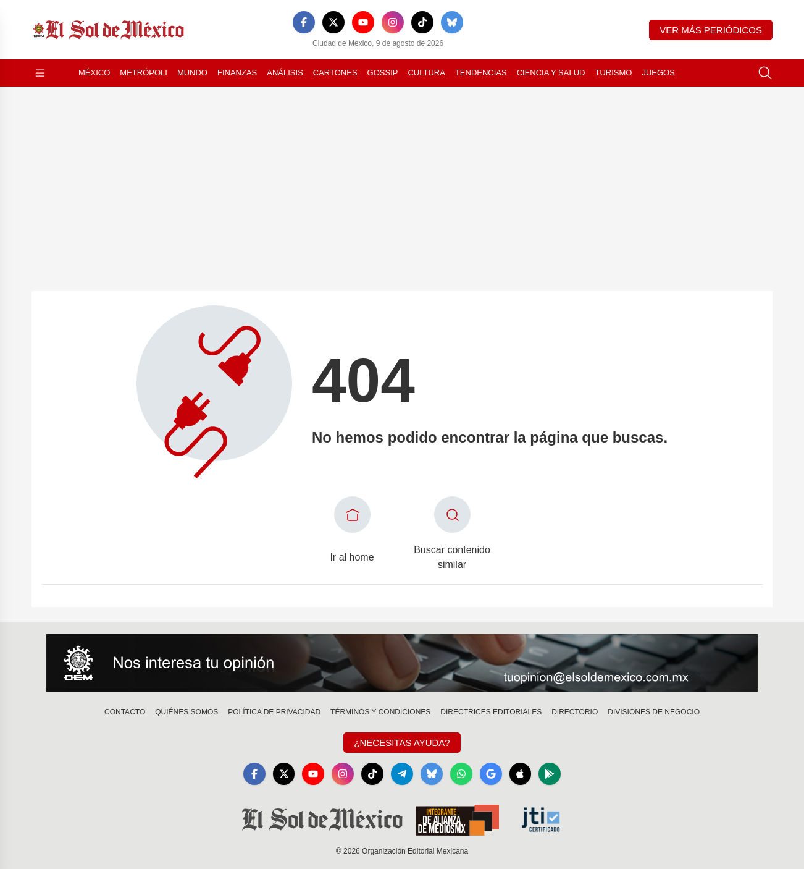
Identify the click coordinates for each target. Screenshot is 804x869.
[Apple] (520, 774)
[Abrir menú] (40, 73)
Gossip (382, 72)
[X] (333, 22)
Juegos (658, 72)
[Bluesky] (452, 22)
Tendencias (481, 72)
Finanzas (237, 72)
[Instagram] (393, 22)
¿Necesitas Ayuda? (402, 742)
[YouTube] (363, 22)
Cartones (335, 72)
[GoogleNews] (491, 774)
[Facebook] (304, 22)
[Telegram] (402, 774)
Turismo (613, 72)
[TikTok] (422, 22)
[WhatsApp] (461, 774)
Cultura (426, 72)
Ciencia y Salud (551, 72)
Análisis (285, 72)
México (94, 72)
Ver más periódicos (711, 30)
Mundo (192, 72)
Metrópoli (143, 72)
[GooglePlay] (550, 774)
